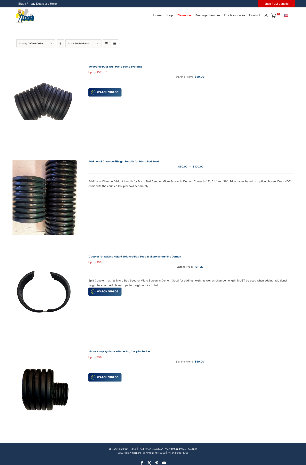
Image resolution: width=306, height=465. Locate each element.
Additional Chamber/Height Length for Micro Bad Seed (123, 161)
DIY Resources (234, 15)
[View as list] (114, 43)
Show (78, 43)
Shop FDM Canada (276, 3)
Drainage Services (207, 15)
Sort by (31, 43)
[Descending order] (60, 43)
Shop (169, 15)
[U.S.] (286, 15)
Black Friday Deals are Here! (38, 3)
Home (157, 15)
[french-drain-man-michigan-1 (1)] (24, 9)
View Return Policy (175, 448)
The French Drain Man (150, 448)
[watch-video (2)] (105, 89)
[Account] (266, 15)
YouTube (192, 448)
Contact (254, 15)
